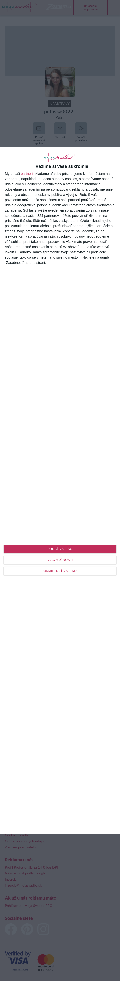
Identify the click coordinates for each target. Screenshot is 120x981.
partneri (27, 173)
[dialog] (60, 490)
